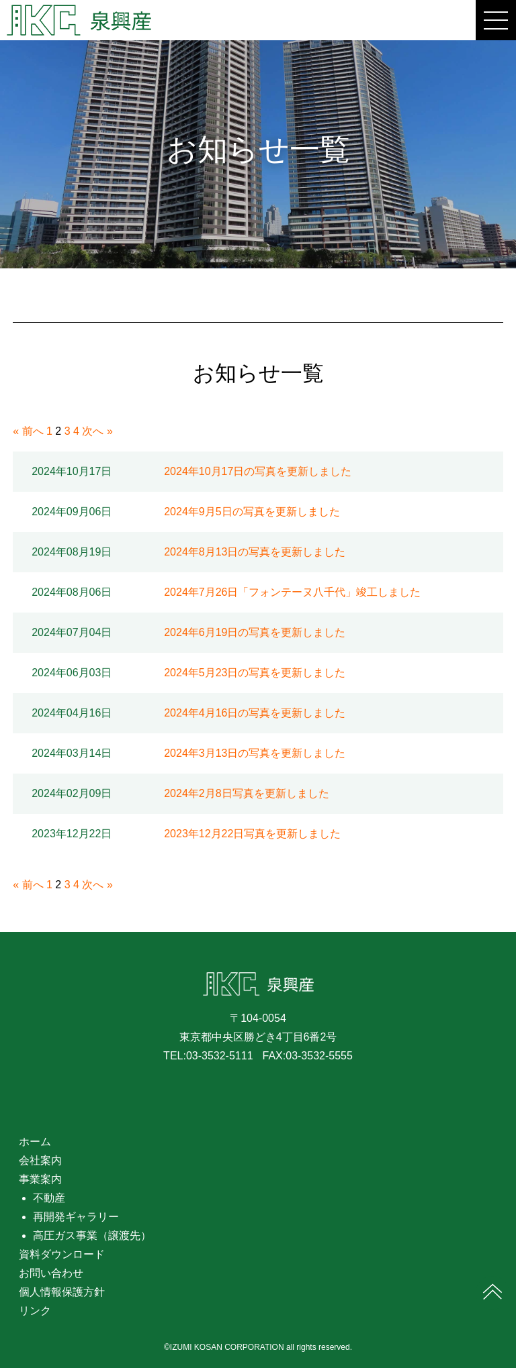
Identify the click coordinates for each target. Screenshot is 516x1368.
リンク (35, 1310)
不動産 (49, 1198)
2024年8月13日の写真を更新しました (254, 552)
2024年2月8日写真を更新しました (246, 793)
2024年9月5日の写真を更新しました (251, 511)
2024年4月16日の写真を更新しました (254, 713)
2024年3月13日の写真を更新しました (254, 753)
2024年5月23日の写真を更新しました (254, 672)
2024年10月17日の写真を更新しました (257, 471)
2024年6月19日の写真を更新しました (254, 632)
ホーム (35, 1141)
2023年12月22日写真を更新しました (252, 833)
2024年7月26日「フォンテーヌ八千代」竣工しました (292, 592)
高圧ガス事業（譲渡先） (92, 1235)
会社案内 (40, 1160)
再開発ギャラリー (76, 1216)
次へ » (97, 431)
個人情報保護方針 (62, 1292)
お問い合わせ (51, 1273)
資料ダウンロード (62, 1254)
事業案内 (40, 1179)
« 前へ (28, 431)
